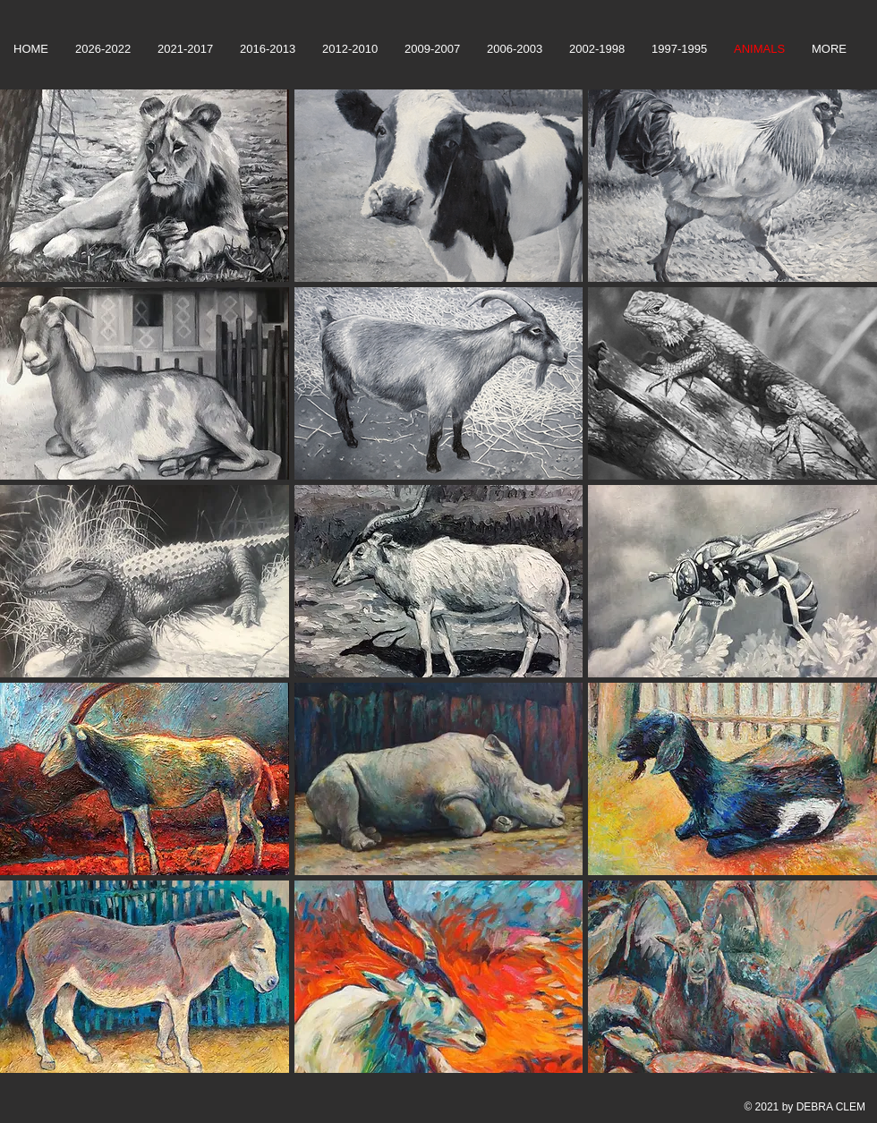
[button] (144, 185)
